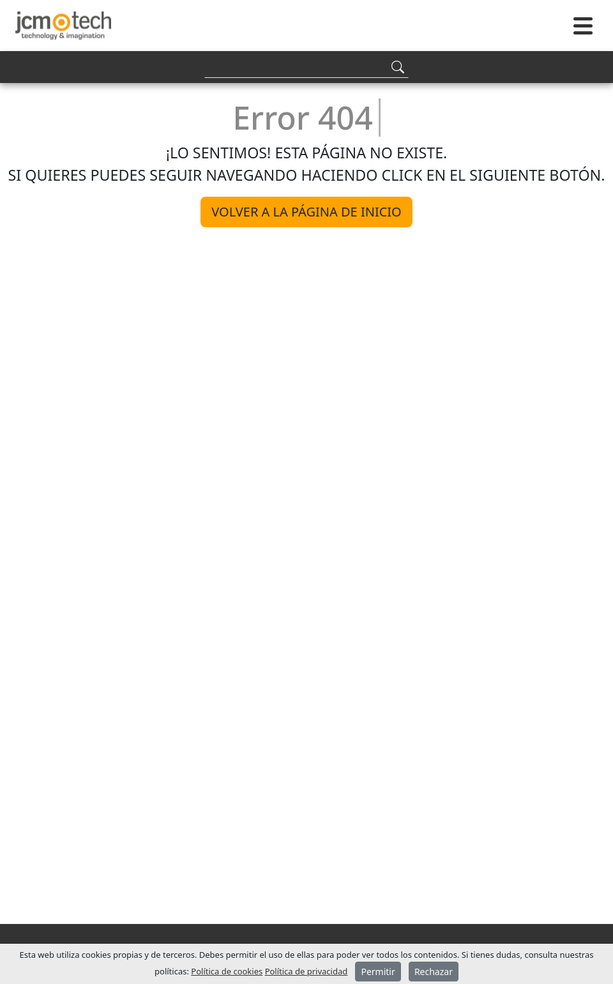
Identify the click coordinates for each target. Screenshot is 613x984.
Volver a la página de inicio (306, 211)
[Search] (306, 67)
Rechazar (433, 971)
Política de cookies (226, 971)
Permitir (378, 971)
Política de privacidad (306, 971)
